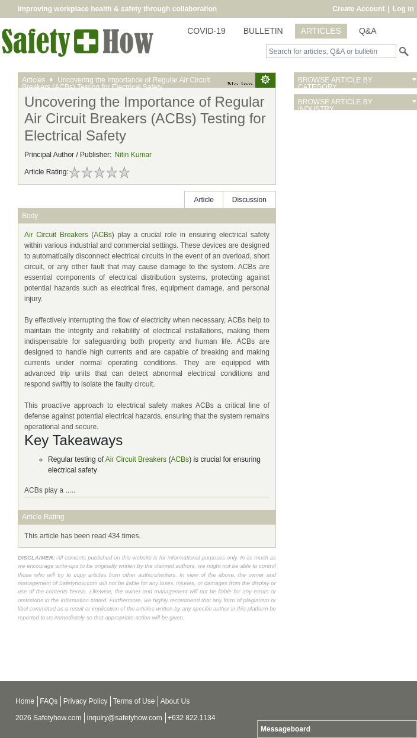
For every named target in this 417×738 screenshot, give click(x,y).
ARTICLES (321, 31)
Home (24, 701)
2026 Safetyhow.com (48, 718)
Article (203, 200)
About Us (175, 701)
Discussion (249, 200)
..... (70, 490)
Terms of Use (134, 701)
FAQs (48, 701)
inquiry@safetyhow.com (124, 718)
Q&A (368, 31)
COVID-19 (206, 31)
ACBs (103, 235)
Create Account (358, 9)
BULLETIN (263, 31)
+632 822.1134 (191, 718)
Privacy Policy (85, 701)
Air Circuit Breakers (56, 235)
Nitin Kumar (133, 155)
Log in (403, 9)
